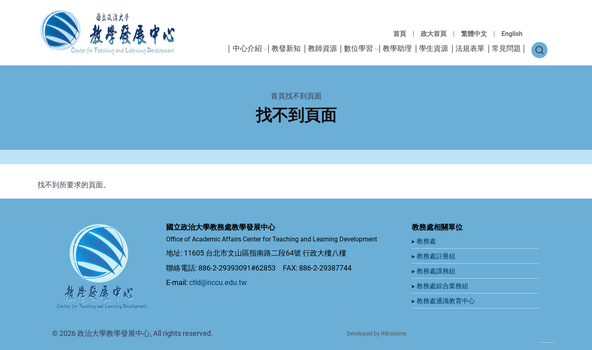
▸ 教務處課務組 (434, 271)
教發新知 (286, 48)
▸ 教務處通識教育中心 (444, 301)
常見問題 (506, 48)
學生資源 (433, 48)
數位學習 (358, 48)
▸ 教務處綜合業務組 (441, 286)
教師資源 (322, 48)
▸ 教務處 (425, 241)
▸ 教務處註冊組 (434, 256)
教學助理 (397, 48)
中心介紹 (247, 48)
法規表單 (470, 48)
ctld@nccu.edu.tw (218, 282)
